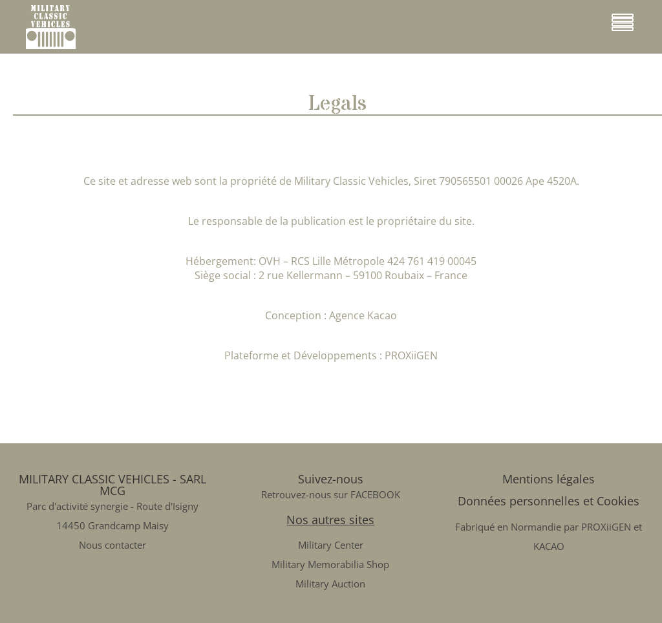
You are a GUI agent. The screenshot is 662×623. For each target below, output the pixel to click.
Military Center (330, 544)
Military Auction (330, 583)
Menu (637, 23)
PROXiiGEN (411, 355)
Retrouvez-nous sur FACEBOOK (330, 494)
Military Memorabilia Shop (330, 564)
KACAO (548, 546)
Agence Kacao (363, 315)
